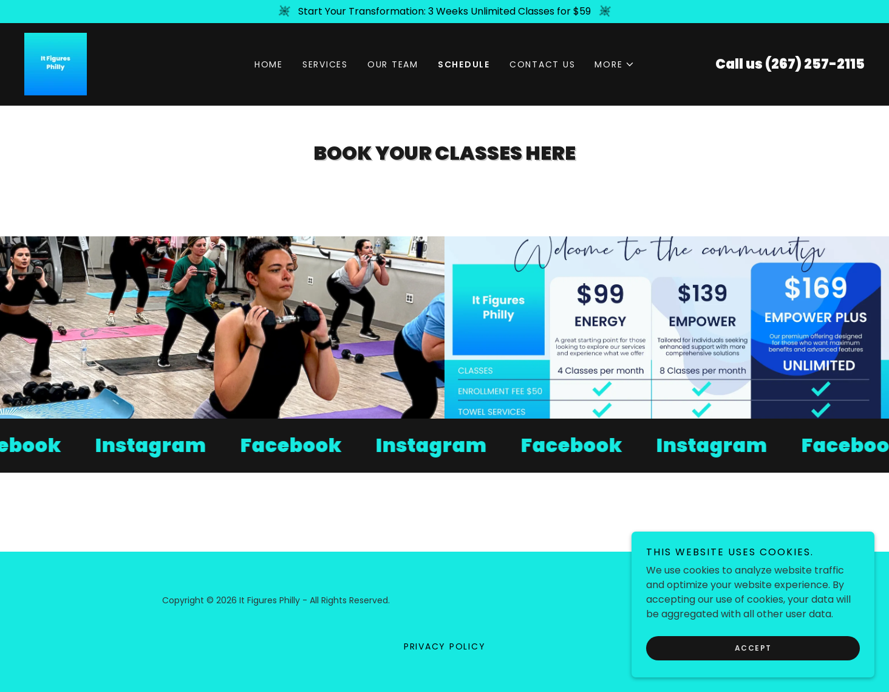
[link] (55, 63)
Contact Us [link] (542, 64)
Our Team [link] (392, 64)
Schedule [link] (464, 64)
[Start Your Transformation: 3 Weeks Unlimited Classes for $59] (444, 11)
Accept (753, 648)
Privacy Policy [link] (445, 646)
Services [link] (325, 64)
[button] (614, 64)
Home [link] (268, 64)
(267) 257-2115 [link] (815, 64)
